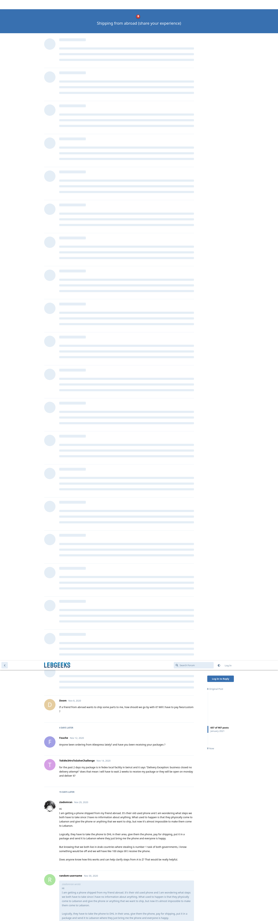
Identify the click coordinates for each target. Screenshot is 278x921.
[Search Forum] (194, 4)
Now (210, 88)
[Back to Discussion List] (4, 4)
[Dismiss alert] (84, 914)
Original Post (215, 28)
